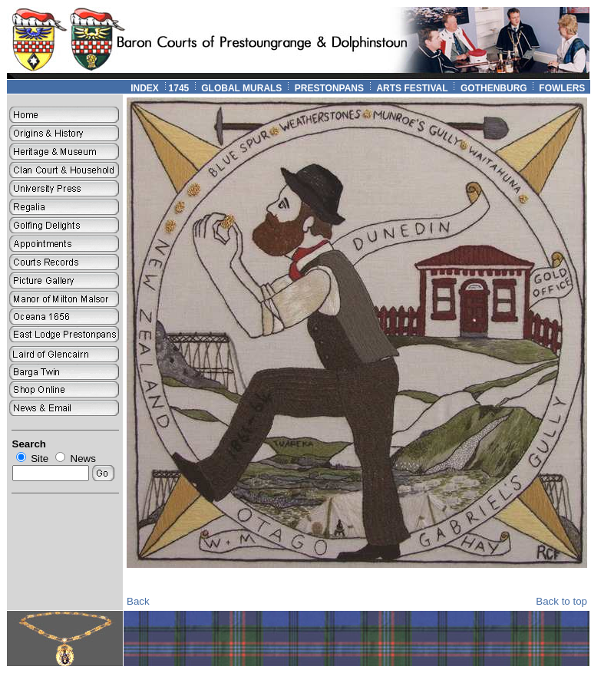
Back (138, 601)
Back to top (561, 601)
